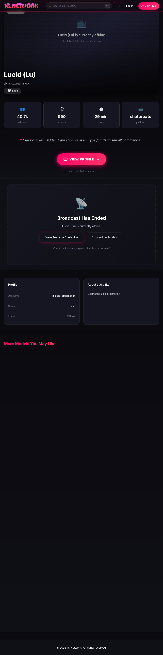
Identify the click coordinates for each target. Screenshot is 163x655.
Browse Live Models (105, 237)
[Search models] (79, 5)
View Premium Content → (61, 237)
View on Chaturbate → (81, 171)
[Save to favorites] (12, 91)
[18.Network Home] (21, 6)
